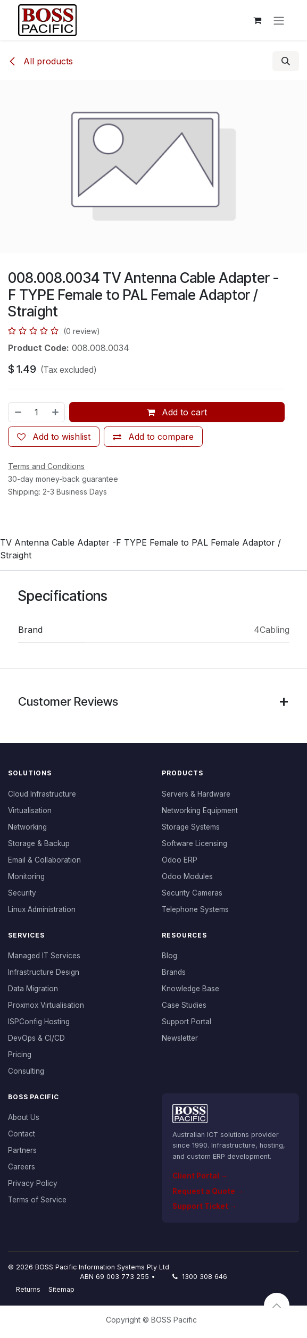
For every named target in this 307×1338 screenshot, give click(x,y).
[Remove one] (18, 412)
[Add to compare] (153, 437)
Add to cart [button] (177, 412)
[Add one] (56, 412)
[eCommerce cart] (257, 20)
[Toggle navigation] (278, 20)
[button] (285, 61)
